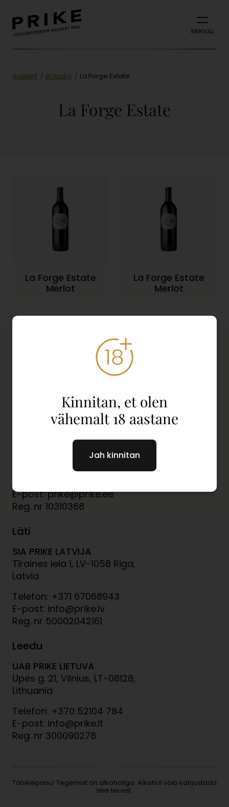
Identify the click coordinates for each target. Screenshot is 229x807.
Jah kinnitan (114, 455)
